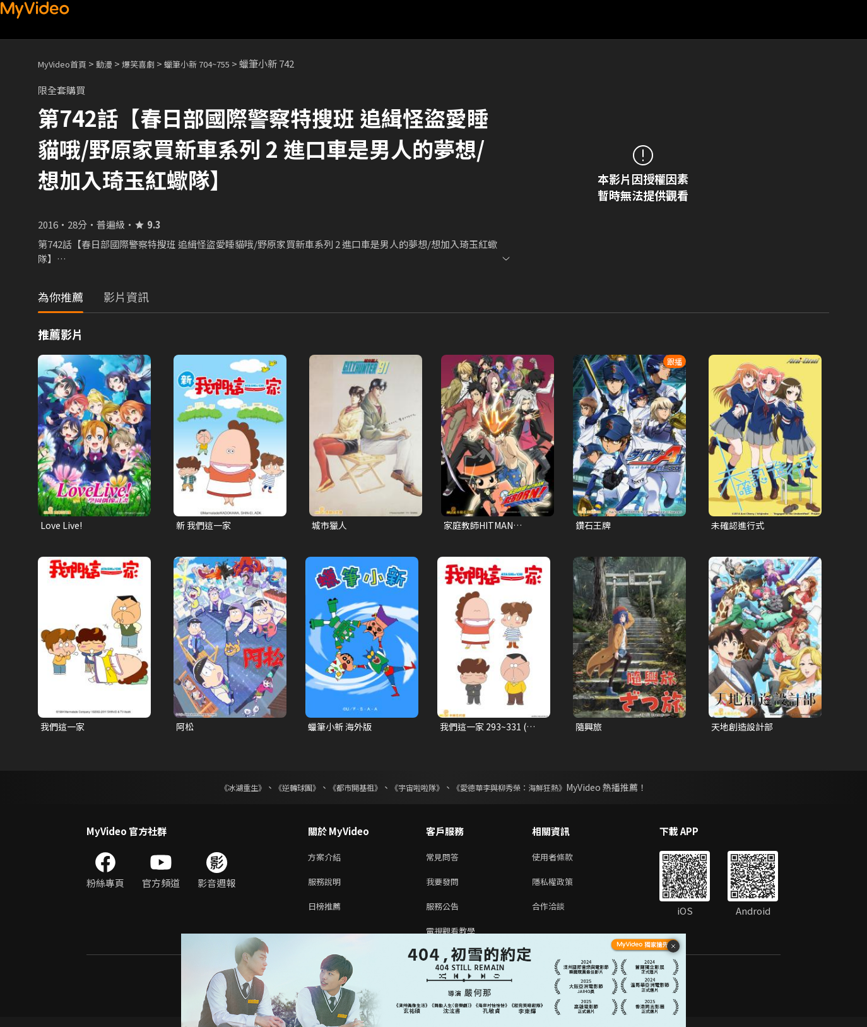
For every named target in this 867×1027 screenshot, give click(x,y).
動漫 (114, 63)
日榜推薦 (327, 913)
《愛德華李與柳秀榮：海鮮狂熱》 (525, 789)
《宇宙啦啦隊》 (420, 789)
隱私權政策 (563, 886)
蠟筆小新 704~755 (218, 63)
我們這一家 (64, 728)
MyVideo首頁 (66, 63)
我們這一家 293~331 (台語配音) (490, 728)
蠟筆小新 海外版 (342, 728)
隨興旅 (589, 728)
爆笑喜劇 (152, 63)
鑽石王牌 (594, 525)
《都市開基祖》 (349, 789)
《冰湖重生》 (220, 789)
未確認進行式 (739, 525)
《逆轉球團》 (282, 789)
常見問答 (445, 860)
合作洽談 (558, 913)
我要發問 (445, 886)
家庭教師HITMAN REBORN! (482, 526)
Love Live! (62, 525)
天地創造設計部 (744, 728)
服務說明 (327, 886)
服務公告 (445, 913)
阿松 (185, 728)
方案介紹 (327, 860)
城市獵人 (331, 525)
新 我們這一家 (205, 525)
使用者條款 (563, 860)
